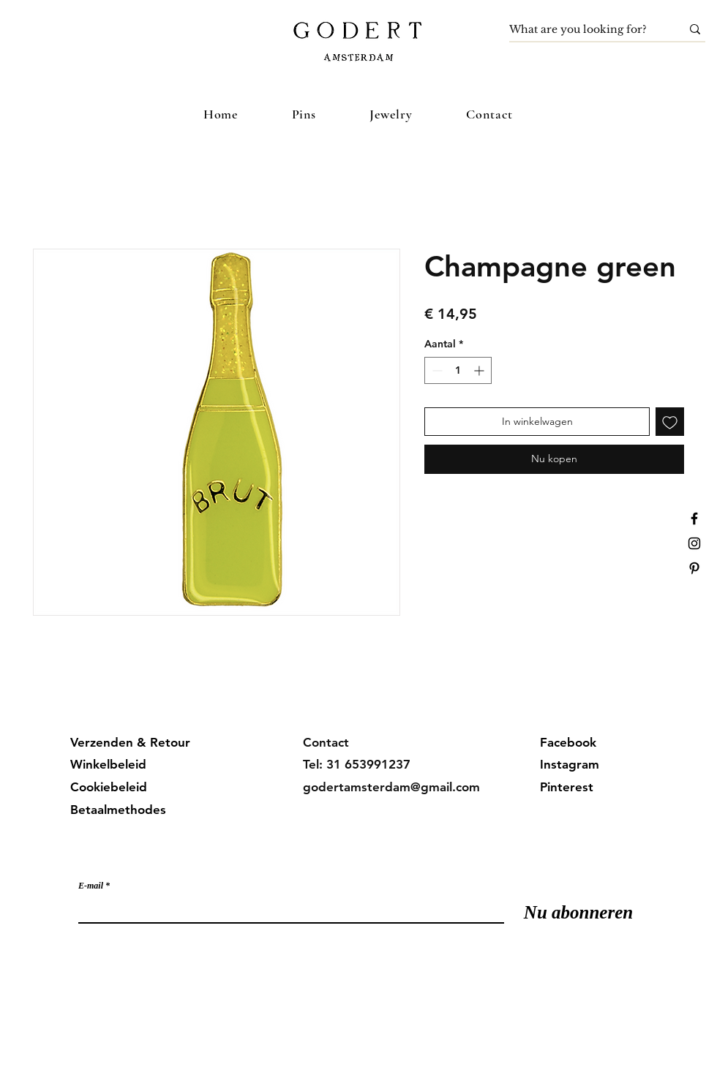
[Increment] (480, 370)
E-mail (90, 885)
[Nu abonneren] (578, 912)
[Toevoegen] (670, 421)
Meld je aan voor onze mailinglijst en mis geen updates (225, 855)
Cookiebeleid (108, 787)
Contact (326, 742)
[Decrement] (436, 370)
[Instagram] (694, 543)
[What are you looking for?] (584, 30)
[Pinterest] (694, 568)
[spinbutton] (458, 370)
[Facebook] (694, 518)
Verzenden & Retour (130, 742)
